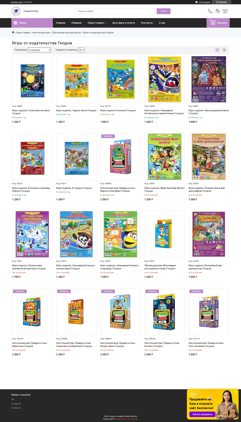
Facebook (16, 408)
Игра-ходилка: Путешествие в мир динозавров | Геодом (207, 189)
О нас (162, 22)
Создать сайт (16, 2)
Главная (60, 22)
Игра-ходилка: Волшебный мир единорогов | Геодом (205, 267)
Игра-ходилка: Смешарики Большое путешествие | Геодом (75, 267)
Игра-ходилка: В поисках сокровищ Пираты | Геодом (31, 189)
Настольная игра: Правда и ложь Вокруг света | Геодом (117, 344)
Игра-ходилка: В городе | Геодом (74, 188)
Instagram (16, 403)
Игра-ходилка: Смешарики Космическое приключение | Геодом (164, 112)
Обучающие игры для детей (66, 32)
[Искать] (163, 11)
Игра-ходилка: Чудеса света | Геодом (76, 110)
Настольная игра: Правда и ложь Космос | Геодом (161, 344)
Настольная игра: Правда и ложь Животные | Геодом (29, 344)
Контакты (147, 22)
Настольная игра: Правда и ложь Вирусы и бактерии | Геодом (117, 189)
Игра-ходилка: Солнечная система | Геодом (31, 112)
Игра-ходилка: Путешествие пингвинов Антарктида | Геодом (29, 267)
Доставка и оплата (123, 22)
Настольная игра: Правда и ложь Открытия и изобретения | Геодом (74, 344)
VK (12, 399)
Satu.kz (134, 416)
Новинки (76, 22)
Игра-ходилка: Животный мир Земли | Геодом (164, 189)
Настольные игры (41, 32)
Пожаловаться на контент (126, 419)
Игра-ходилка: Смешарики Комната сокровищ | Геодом (119, 267)
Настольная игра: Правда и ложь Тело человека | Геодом (206, 344)
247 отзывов (204, 2)
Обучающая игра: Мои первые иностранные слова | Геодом (160, 267)
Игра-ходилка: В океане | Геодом (118, 110)
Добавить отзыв (218, 11)
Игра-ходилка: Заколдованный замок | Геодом (209, 112)
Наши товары (96, 22)
